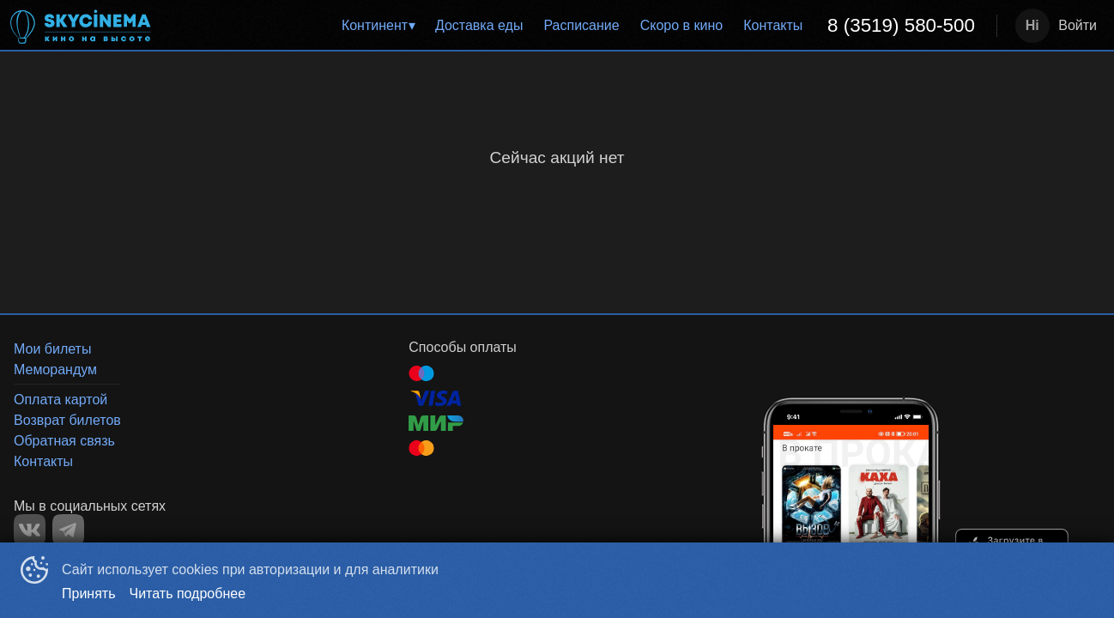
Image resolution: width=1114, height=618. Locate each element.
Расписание (581, 25)
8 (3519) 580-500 (901, 25)
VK (29, 530)
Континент (375, 25)
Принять (89, 593)
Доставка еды (479, 25)
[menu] (579, 26)
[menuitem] (378, 26)
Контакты (772, 25)
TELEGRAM (68, 530)
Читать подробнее (188, 593)
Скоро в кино (681, 25)
